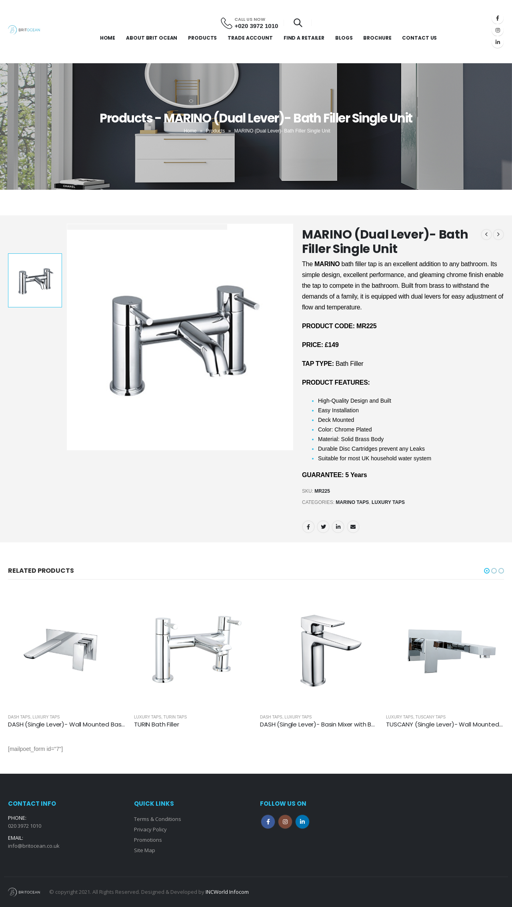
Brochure (377, 37)
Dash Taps (19, 717)
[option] (35, 280)
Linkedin (302, 822)
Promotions (148, 839)
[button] (486, 571)
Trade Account (250, 37)
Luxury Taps (388, 502)
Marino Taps (352, 502)
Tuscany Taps (431, 717)
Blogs (343, 37)
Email (353, 526)
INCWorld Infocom (227, 891)
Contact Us (419, 37)
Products (202, 37)
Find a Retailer (304, 37)
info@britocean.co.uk (34, 845)
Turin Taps (175, 717)
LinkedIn (338, 526)
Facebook (308, 526)
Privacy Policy (150, 829)
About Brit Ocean (151, 37)
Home (108, 37)
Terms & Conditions (157, 819)
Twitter (323, 526)
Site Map (144, 850)
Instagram (285, 822)
